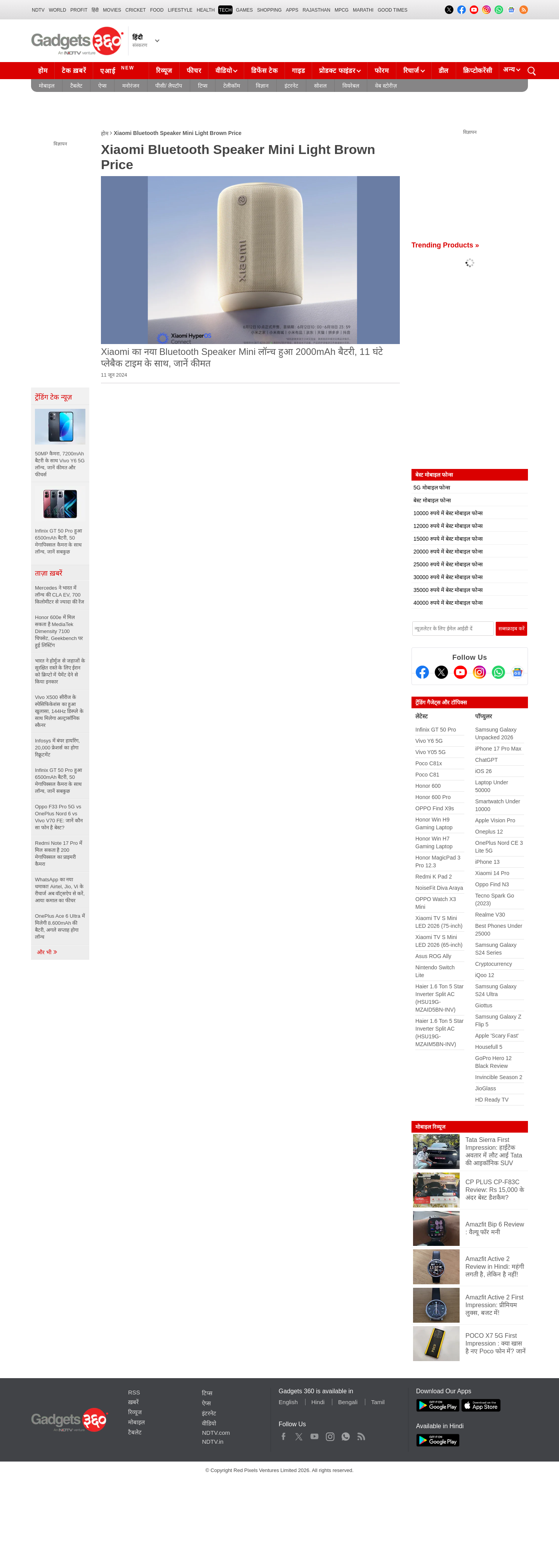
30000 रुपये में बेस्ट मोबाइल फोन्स (448, 577)
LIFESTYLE (180, 10)
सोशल (320, 86)
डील (444, 70)
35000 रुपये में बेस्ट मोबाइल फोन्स (448, 590)
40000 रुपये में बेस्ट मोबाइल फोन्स (448, 603)
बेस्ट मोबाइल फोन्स (432, 500)
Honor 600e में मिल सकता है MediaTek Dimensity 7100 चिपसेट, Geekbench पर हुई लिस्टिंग (59, 631)
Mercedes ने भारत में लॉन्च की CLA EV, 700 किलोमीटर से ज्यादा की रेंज (59, 595)
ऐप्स (102, 86)
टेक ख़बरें (74, 70)
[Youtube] (460, 672)
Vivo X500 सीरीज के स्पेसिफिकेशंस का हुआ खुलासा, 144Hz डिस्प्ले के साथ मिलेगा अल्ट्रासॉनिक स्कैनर (59, 711)
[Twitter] (441, 672)
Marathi (363, 10)
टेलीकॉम (231, 86)
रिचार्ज (411, 70)
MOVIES (112, 10)
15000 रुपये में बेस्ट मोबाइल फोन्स (448, 539)
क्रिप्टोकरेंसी (477, 70)
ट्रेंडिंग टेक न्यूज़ (53, 397)
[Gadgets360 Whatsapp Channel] (498, 672)
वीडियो (223, 70)
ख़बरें (133, 1402)
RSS (134, 1392)
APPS (292, 10)
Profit (78, 10)
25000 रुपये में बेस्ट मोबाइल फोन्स (448, 564)
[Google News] (517, 672)
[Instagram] (479, 672)
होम (42, 70)
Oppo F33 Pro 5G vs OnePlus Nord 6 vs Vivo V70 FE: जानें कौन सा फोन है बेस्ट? (59, 817)
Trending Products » (445, 245)
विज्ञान (262, 86)
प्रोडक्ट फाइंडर (337, 70)
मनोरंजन (130, 86)
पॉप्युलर (483, 716)
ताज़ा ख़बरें (48, 573)
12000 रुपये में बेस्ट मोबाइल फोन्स (448, 526)
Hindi (318, 1402)
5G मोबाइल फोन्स (431, 487)
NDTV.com (216, 1432)
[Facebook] (422, 672)
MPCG (342, 10)
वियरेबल (350, 86)
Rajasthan (316, 10)
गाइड (298, 70)
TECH (225, 10)
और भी (47, 952)
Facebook (283, 1435)
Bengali (348, 1402)
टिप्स (202, 86)
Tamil (378, 1402)
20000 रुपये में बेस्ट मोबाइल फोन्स (448, 551)
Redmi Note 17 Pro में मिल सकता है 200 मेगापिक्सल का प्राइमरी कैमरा (58, 853)
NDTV (38, 10)
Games (244, 10)
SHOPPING (269, 10)
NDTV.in (212, 1441)
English (288, 1402)
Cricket (135, 10)
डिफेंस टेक (264, 70)
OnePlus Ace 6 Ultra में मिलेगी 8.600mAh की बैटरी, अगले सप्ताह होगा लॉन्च (60, 926)
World (57, 10)
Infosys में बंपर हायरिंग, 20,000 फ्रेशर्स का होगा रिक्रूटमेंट (57, 748)
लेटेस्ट (421, 716)
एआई (118, 70)
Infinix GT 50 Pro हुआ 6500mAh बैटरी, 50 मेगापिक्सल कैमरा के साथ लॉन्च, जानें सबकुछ (58, 780)
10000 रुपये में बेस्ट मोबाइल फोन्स (448, 513)
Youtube (314, 1435)
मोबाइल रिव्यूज (430, 1127)
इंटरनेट (291, 86)
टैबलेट (76, 86)
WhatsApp (346, 1435)
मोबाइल (46, 86)
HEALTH (206, 10)
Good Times (392, 10)
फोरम (382, 70)
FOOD (157, 10)
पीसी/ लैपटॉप (168, 86)
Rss (361, 1435)
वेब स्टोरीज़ (386, 86)
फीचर (194, 70)
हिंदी (95, 10)
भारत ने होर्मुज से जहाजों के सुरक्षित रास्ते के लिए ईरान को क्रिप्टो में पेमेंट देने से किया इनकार (60, 671)
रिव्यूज (164, 70)
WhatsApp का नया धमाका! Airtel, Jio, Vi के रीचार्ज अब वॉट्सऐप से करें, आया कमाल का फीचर (60, 890)
